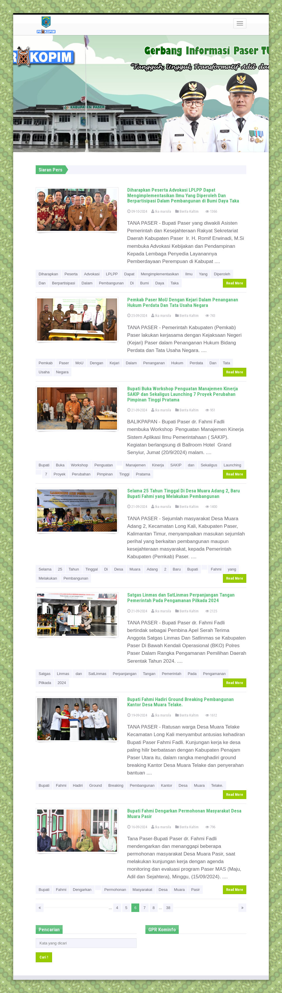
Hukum (177, 363)
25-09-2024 (137, 315)
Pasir (195, 889)
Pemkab (46, 363)
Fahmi (216, 569)
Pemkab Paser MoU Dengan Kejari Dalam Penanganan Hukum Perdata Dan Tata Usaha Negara (182, 302)
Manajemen (136, 465)
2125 (211, 611)
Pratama (143, 474)
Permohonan (115, 889)
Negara (62, 372)
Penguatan (103, 465)
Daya (159, 283)
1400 (211, 506)
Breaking (115, 785)
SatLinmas (97, 673)
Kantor (166, 785)
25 (60, 569)
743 (210, 315)
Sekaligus (209, 465)
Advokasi (91, 274)
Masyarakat (142, 889)
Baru (176, 569)
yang (232, 569)
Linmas (63, 673)
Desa (118, 569)
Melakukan (48, 578)
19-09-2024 (137, 715)
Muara (135, 569)
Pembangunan (111, 283)
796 (210, 827)
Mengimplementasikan (160, 274)
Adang (152, 569)
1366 (211, 211)
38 (168, 908)
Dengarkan (82, 889)
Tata (226, 363)
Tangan (149, 673)
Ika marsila (161, 211)
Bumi (144, 283)
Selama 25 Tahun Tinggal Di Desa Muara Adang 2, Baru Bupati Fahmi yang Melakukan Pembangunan (183, 493)
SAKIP (175, 465)
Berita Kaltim (187, 211)
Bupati (44, 465)
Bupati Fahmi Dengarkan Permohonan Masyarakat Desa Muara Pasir (184, 813)
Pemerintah (171, 673)
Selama (45, 569)
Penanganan (154, 363)
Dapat (129, 274)
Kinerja (158, 465)
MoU (79, 363)
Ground (95, 785)
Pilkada (45, 683)
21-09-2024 (137, 410)
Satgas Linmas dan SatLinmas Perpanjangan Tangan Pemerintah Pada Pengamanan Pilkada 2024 (181, 597)
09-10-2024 (137, 211)
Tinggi (124, 474)
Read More (234, 283)
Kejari (114, 363)
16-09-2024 (137, 827)
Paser (64, 363)
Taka (174, 283)
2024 (62, 683)
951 (210, 410)
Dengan (96, 363)
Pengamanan (214, 673)
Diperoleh (222, 274)
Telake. (217, 785)
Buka (60, 465)
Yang (203, 274)
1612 (211, 715)
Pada (192, 673)
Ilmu (188, 274)
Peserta (71, 274)
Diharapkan (48, 274)
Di (132, 283)
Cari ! (43, 957)
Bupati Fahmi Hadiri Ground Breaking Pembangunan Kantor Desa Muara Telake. (180, 702)
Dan (42, 283)
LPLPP (112, 274)
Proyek (59, 474)
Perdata (196, 363)
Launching (232, 465)
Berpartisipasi (63, 283)
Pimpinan (105, 474)
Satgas (44, 673)
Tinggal (91, 569)
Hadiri (78, 785)
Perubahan (81, 474)
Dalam (87, 283)
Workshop (79, 465)
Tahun (74, 569)
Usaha (44, 372)
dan (191, 465)
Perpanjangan (125, 673)
